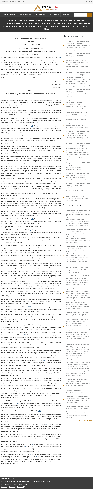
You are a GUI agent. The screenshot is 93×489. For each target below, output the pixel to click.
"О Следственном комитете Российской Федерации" (78, 93)
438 (39, 411)
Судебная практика (24, 14)
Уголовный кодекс (9, 14)
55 (30, 401)
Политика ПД (21, 487)
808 (32, 444)
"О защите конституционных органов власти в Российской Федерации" (77, 197)
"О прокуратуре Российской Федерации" (78, 125)
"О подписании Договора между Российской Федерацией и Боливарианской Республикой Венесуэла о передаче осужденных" (77, 412)
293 (28, 291)
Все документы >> (85, 420)
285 (43, 360)
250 (35, 281)
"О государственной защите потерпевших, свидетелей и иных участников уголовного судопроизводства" (78, 45)
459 (35, 325)
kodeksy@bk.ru (22, 484)
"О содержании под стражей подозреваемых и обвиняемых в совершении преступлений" (78, 104)
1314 (59, 57)
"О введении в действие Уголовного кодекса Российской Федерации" (78, 176)
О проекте (65, 14)
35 (30, 230)
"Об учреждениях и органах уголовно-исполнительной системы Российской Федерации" (78, 116)
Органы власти (54, 14)
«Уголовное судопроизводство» (40, 481)
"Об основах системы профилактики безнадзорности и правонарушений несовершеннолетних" (78, 135)
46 (33, 332)
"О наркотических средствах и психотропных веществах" (78, 166)
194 (30, 454)
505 (46, 424)
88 (29, 263)
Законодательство (40, 14)
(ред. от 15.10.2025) (77, 270)
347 (29, 307)
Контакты (89, 1)
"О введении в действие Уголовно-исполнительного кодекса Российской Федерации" (78, 187)
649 (32, 126)
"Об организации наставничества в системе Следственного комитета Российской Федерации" (78, 399)
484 (32, 219)
